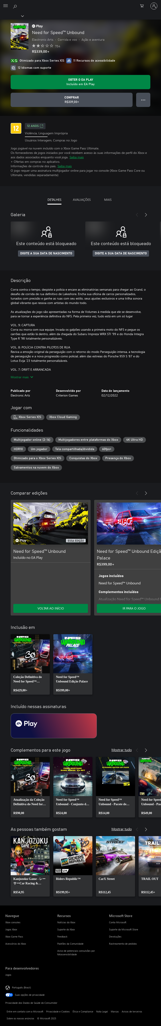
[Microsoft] (80, 3)
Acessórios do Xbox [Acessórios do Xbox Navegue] (15, 943)
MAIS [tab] (107, 199)
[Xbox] (11, 16)
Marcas (115, 1011)
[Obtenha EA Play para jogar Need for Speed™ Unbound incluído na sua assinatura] (80, 82)
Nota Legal (102, 1011)
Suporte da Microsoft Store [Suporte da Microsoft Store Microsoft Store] (123, 929)
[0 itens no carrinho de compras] (143, 6)
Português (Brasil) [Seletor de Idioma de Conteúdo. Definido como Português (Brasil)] (21, 987)
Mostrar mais (22, 377)
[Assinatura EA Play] (54, 725)
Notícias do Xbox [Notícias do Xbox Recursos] (66, 922)
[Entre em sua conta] (154, 6)
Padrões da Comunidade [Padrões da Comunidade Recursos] (70, 943)
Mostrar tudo (121, 749)
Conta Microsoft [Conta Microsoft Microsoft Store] (117, 922)
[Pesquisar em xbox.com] (15, 5)
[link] (30, 664)
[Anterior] (137, 215)
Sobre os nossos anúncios (20, 1018)
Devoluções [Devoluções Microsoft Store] (115, 936)
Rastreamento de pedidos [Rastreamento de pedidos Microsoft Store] (123, 943)
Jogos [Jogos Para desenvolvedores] (8, 974)
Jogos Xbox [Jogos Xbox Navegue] (11, 929)
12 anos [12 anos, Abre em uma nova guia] (35, 126)
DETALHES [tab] (54, 199)
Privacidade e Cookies (58, 1011)
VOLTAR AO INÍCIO (51, 608)
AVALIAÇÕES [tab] (82, 199)
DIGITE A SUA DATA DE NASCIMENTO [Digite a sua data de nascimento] (46, 253)
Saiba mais (77, 157)
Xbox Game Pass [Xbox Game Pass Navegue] (14, 936)
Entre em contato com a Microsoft (25, 1011)
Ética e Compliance (83, 1011)
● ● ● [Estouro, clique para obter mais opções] (143, 100)
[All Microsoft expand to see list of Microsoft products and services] (5, 6)
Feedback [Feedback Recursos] (62, 936)
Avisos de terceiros (132, 1011)
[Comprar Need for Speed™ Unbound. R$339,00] (72, 100)
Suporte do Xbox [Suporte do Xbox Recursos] (66, 929)
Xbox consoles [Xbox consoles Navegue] (12, 922)
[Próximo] (145, 215)
